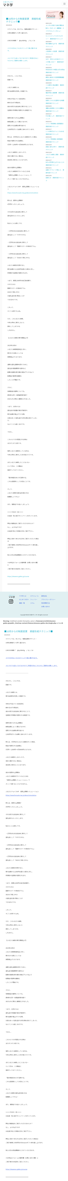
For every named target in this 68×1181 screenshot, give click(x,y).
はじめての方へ (24, 599)
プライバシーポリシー (48, 599)
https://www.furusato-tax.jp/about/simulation (22, 193)
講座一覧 (22, 603)
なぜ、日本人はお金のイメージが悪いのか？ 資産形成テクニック (55, 62)
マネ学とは (22, 596)
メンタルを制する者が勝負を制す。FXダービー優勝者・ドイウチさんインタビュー (55, 28)
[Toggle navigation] (64, 4)
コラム (32, 603)
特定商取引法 (45, 603)
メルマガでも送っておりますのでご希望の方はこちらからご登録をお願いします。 (32, 665)
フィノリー (33, 599)
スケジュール (34, 596)
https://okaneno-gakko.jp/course (18, 576)
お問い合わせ (45, 606)
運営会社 (44, 596)
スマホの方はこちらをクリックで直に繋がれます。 (22, 658)
